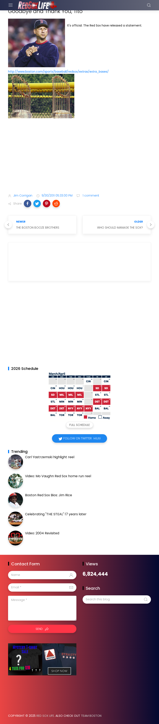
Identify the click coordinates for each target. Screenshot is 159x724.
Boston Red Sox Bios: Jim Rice (48, 495)
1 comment (90, 195)
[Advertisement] (79, 158)
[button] (27, 203)
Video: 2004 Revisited (42, 533)
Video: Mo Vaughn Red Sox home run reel (58, 476)
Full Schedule (79, 425)
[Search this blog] (117, 599)
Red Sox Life (45, 716)
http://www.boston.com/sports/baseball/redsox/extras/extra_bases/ (58, 72)
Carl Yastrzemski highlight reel (49, 457)
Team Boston (91, 716)
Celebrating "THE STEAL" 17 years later (56, 514)
